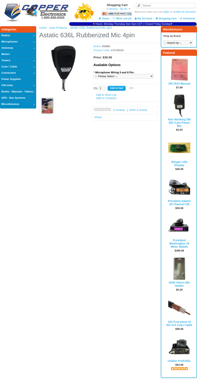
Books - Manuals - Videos (17, 91)
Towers (5, 60)
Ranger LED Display (179, 163)
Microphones (9, 41)
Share (98, 117)
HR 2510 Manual (179, 83)
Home (103, 18)
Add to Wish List (106, 94)
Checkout (187, 18)
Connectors (8, 72)
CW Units (7, 85)
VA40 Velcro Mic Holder (179, 284)
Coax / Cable (9, 66)
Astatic (106, 46)
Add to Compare (106, 98)
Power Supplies (11, 79)
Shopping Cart (165, 18)
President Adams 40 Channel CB (179, 202)
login (166, 11)
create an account (184, 11)
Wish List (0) (122, 18)
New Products (58, 27)
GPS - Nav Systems (13, 97)
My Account (143, 18)
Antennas (7, 47)
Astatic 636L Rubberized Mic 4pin (91, 27)
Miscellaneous (10, 104)
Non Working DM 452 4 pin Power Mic (179, 122)
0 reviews (119, 110)
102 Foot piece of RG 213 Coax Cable (179, 323)
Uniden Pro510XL (179, 360)
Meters (5, 54)
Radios (5, 35)
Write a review (138, 110)
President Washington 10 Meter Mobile (179, 243)
